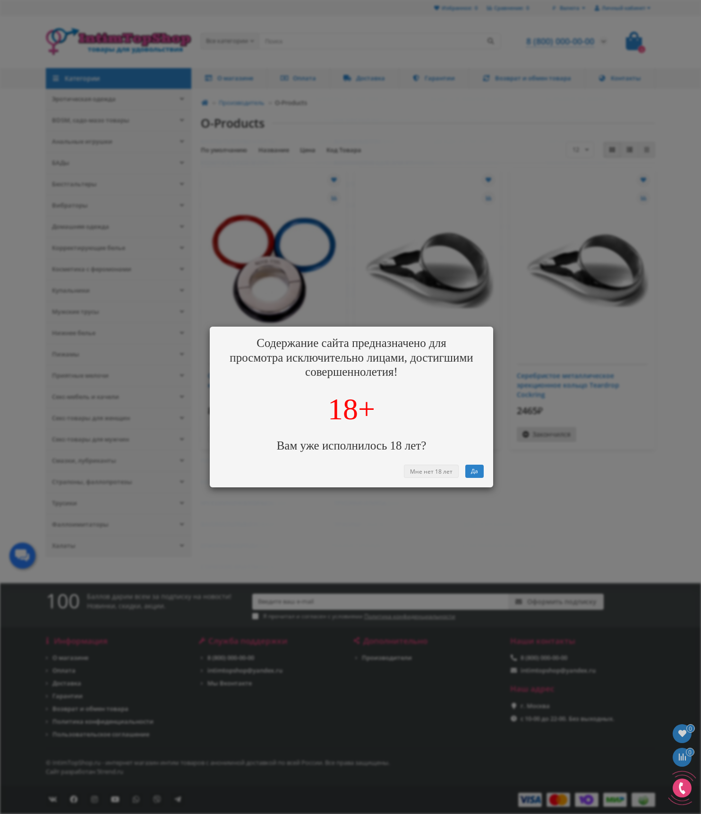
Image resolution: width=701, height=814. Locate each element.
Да (474, 471)
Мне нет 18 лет (431, 472)
